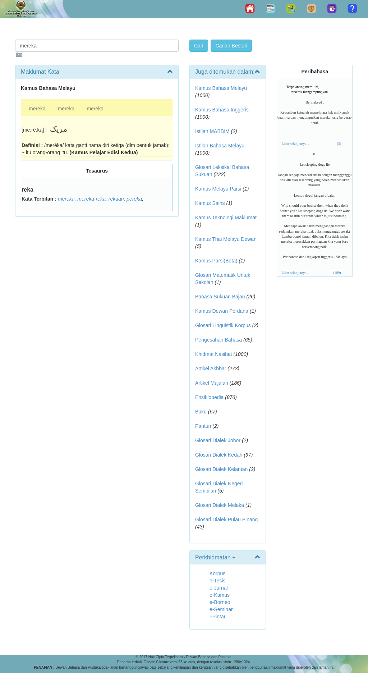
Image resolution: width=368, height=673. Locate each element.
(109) (337, 273)
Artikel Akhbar (210, 368)
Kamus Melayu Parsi (218, 189)
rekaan (116, 199)
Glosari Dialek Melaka (219, 505)
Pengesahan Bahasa (218, 340)
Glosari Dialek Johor (217, 440)
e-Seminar (221, 609)
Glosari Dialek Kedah (219, 455)
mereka (37, 108)
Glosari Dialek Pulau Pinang (226, 519)
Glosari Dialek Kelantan (221, 469)
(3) (339, 144)
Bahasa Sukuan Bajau (220, 296)
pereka (134, 199)
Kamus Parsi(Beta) (216, 261)
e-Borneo (220, 602)
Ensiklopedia (209, 397)
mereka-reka (91, 199)
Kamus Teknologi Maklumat (226, 217)
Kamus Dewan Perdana (221, 311)
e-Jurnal (219, 588)
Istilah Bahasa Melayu (219, 145)
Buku (201, 412)
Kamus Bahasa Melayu (221, 88)
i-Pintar (217, 616)
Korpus (217, 573)
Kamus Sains (210, 203)
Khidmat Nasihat (213, 354)
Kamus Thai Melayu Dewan (226, 239)
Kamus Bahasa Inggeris (222, 110)
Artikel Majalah (211, 383)
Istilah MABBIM (212, 131)
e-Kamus (220, 595)
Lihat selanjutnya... (295, 144)
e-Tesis (217, 580)
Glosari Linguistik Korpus (223, 325)
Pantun (203, 426)
